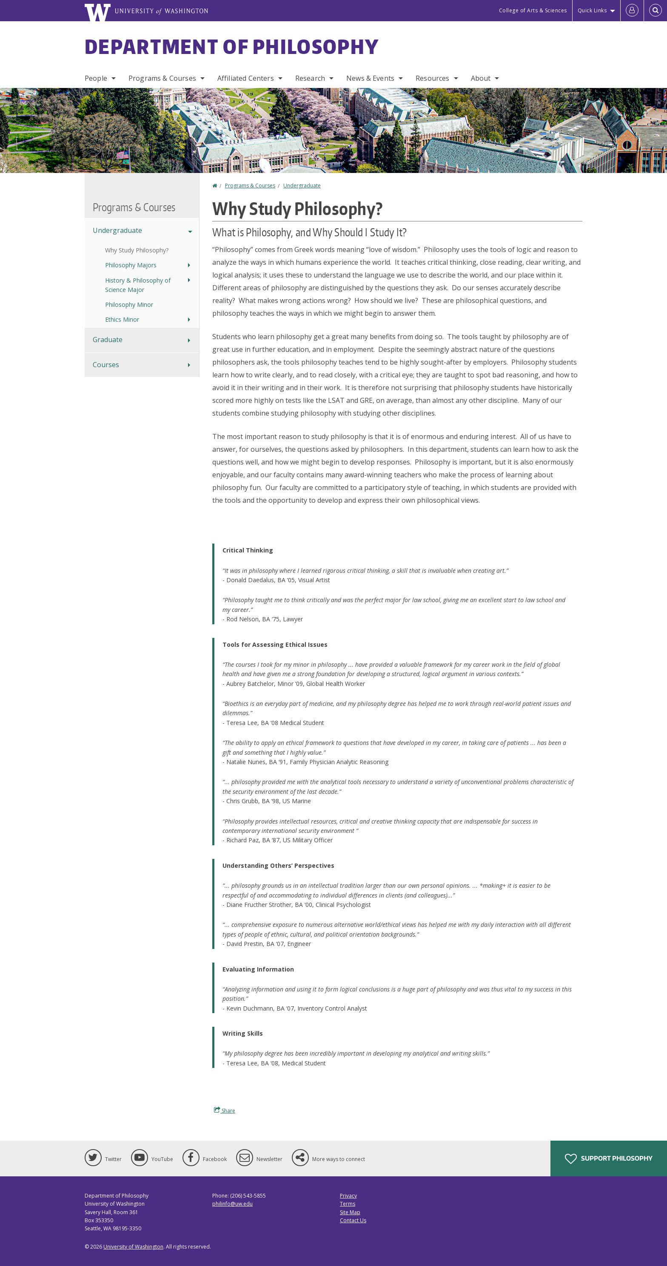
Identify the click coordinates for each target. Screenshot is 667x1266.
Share (224, 1110)
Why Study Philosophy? (136, 250)
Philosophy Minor (129, 304)
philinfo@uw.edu (232, 1203)
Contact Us (353, 1220)
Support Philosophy (609, 1159)
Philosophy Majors (131, 265)
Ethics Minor (122, 319)
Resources (432, 78)
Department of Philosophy (232, 46)
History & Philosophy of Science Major (138, 285)
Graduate (108, 339)
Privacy (348, 1195)
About (481, 78)
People (96, 78)
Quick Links (592, 10)
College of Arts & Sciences (533, 10)
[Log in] (632, 10)
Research (310, 78)
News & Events (370, 78)
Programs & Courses (162, 78)
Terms (347, 1203)
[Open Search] (655, 10)
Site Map (350, 1212)
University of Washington (133, 1246)
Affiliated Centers (245, 78)
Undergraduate (302, 185)
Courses (106, 364)
